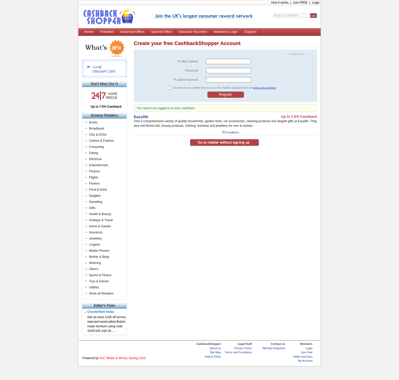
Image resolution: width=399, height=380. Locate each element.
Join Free (306, 352)
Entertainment (98, 165)
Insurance (96, 232)
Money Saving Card (132, 358)
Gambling (95, 202)
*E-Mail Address (187, 61)
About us (215, 348)
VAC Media (107, 358)
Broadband (96, 128)
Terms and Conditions (238, 352)
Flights (93, 177)
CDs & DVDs (98, 134)
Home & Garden (100, 226)
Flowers (94, 183)
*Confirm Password (186, 79)
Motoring (95, 263)
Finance (94, 171)
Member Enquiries (274, 348)
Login (316, 2)
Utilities (94, 287)
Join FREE (300, 2)
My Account (305, 360)
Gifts (92, 208)
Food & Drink (98, 189)
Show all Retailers (101, 293)
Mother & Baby (99, 257)
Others (93, 269)
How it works (280, 2)
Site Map (215, 352)
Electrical (95, 159)
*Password (191, 70)
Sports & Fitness (100, 275)
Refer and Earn (302, 356)
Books (93, 122)
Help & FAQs (213, 356)
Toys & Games (99, 281)
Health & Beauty (100, 214)
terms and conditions (264, 87)
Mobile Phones (99, 250)
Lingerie (94, 244)
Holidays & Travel (101, 220)
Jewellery (95, 238)
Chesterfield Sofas (100, 312)
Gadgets (95, 196)
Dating (93, 153)
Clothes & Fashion (101, 141)
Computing (96, 147)
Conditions (232, 132)
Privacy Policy (243, 348)
